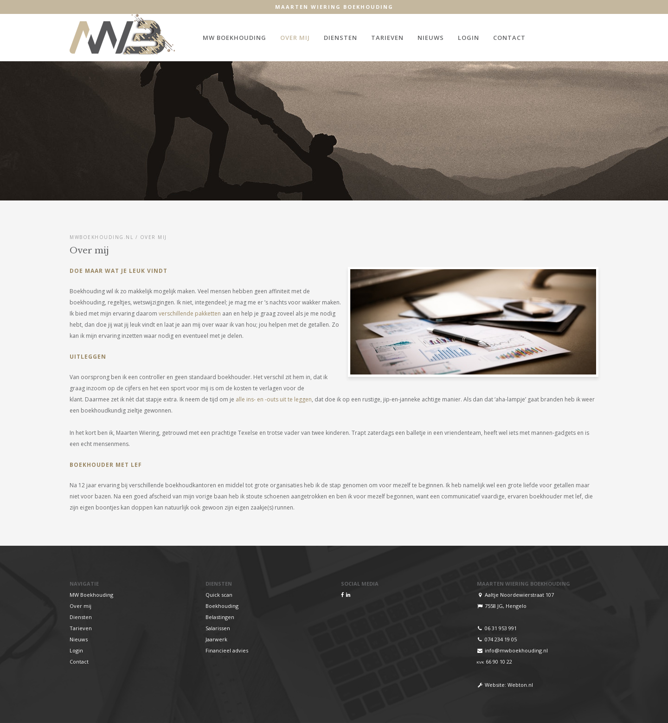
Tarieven (387, 37)
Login (468, 37)
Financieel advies (227, 650)
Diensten (340, 37)
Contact (509, 37)
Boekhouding (222, 605)
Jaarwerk (216, 639)
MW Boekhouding (234, 37)
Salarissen (218, 628)
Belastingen (220, 616)
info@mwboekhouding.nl (516, 650)
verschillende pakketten (190, 313)
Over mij (295, 37)
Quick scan (219, 594)
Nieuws (431, 37)
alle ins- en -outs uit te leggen (273, 399)
